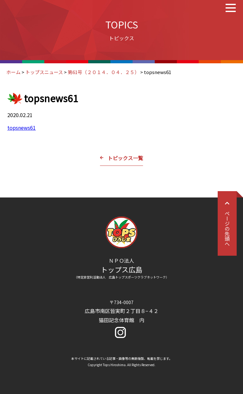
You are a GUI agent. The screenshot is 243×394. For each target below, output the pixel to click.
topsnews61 (21, 127)
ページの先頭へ (227, 223)
